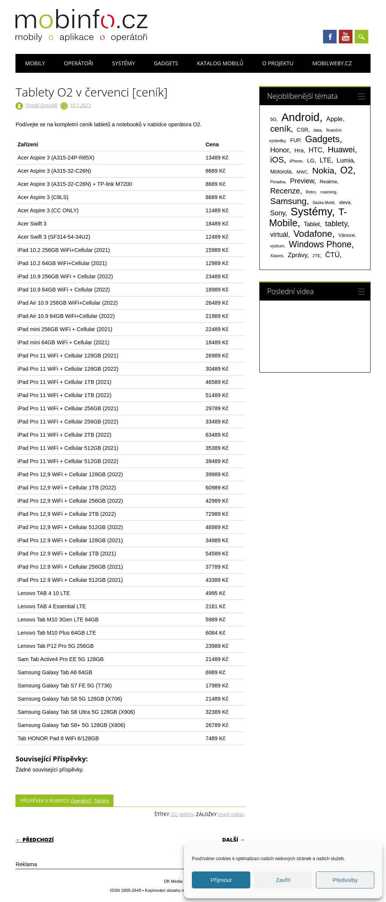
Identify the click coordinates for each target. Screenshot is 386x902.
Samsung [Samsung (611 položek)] (288, 201)
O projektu (278, 63)
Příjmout (220, 880)
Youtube (345, 36)
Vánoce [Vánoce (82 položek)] (347, 235)
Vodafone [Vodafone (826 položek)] (312, 234)
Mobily (35, 63)
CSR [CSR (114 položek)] (302, 130)
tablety (186, 814)
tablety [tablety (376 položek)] (336, 223)
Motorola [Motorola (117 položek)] (281, 172)
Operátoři (78, 63)
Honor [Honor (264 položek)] (279, 150)
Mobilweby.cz (332, 63)
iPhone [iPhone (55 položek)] (296, 161)
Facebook (330, 36)
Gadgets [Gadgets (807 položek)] (322, 139)
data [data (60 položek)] (317, 130)
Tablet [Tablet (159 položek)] (312, 224)
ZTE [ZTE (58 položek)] (316, 255)
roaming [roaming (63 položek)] (328, 192)
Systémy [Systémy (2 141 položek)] (311, 212)
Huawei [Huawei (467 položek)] (341, 149)
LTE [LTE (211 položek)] (325, 160)
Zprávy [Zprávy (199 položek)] (297, 255)
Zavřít (283, 880)
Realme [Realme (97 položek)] (328, 181)
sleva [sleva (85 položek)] (344, 202)
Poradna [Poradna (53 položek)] (277, 181)
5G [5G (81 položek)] (273, 119)
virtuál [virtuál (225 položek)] (279, 234)
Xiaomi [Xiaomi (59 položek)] (276, 255)
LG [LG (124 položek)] (311, 160)
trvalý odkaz (231, 814)
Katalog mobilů (220, 63)
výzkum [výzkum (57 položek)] (277, 246)
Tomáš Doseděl (41, 105)
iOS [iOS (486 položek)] (277, 159)
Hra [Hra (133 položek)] (299, 150)
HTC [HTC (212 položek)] (315, 150)
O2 (173, 814)
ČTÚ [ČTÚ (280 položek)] (332, 255)
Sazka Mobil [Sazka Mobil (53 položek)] (323, 202)
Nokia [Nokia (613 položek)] (323, 170)
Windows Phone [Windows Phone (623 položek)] (320, 244)
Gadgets (166, 63)
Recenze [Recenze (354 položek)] (285, 191)
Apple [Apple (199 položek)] (334, 119)
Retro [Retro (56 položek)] (311, 192)
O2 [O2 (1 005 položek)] (346, 170)
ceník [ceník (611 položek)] (280, 128)
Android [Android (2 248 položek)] (301, 117)
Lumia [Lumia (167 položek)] (345, 160)
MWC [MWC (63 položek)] (302, 172)
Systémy (123, 63)
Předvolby (345, 880)
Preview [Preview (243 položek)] (302, 181)
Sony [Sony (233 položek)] (277, 213)
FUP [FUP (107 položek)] (295, 140)
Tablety (101, 800)
